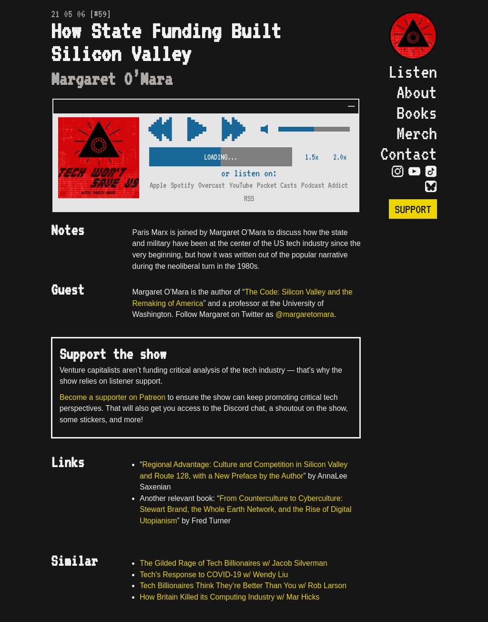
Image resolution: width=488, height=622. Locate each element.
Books (416, 112)
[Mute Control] (262, 130)
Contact (408, 153)
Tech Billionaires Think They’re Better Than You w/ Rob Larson (243, 585)
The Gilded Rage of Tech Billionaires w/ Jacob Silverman (233, 563)
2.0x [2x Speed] (339, 157)
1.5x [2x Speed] (311, 157)
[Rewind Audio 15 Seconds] (233, 130)
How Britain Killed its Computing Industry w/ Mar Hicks (229, 597)
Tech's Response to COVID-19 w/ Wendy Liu (214, 575)
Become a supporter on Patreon (112, 397)
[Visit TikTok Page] (431, 171)
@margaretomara (304, 314)
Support (413, 209)
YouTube (241, 185)
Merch (416, 133)
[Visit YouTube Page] (414, 171)
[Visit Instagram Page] (398, 171)
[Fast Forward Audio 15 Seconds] (160, 130)
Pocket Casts (277, 185)
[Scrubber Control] (220, 155)
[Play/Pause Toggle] (197, 130)
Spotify (182, 185)
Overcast (211, 185)
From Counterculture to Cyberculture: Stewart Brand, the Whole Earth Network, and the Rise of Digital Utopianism (245, 509)
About (416, 92)
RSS (249, 198)
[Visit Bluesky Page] (431, 186)
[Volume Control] (314, 130)
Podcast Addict (324, 185)
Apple (158, 185)
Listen (412, 71)
